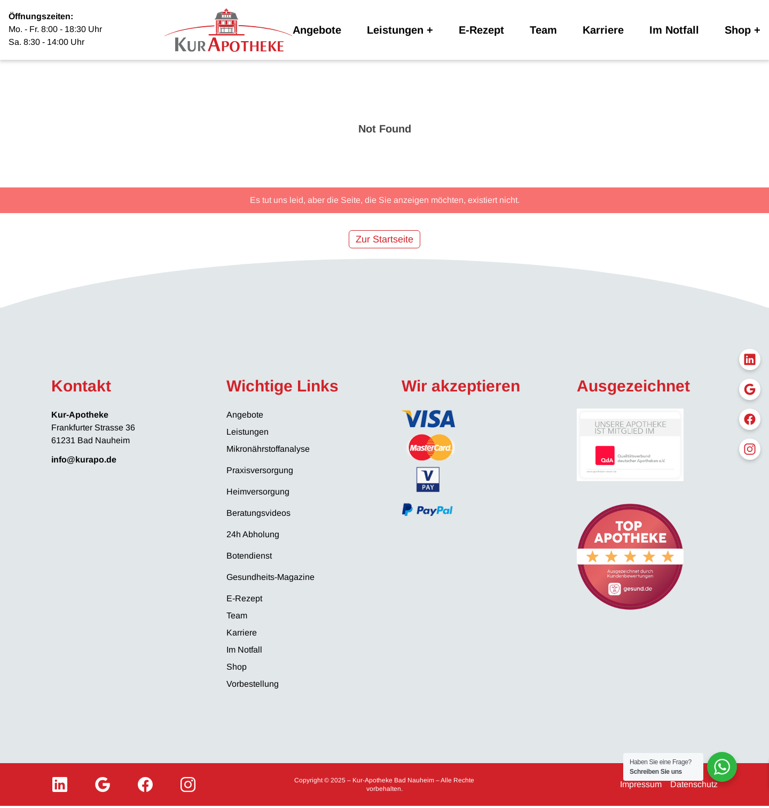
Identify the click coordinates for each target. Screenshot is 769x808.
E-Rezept (481, 30)
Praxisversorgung (259, 470)
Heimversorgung (257, 491)
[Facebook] (145, 784)
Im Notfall (674, 30)
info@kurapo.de (83, 459)
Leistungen (395, 30)
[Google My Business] (102, 784)
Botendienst (249, 555)
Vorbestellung (252, 683)
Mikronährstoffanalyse (268, 448)
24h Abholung (252, 534)
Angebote (317, 30)
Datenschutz (694, 784)
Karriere (603, 30)
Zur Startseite (384, 239)
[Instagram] (188, 784)
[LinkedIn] (59, 784)
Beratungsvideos (258, 512)
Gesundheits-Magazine (270, 577)
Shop (738, 30)
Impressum (641, 784)
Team (543, 30)
